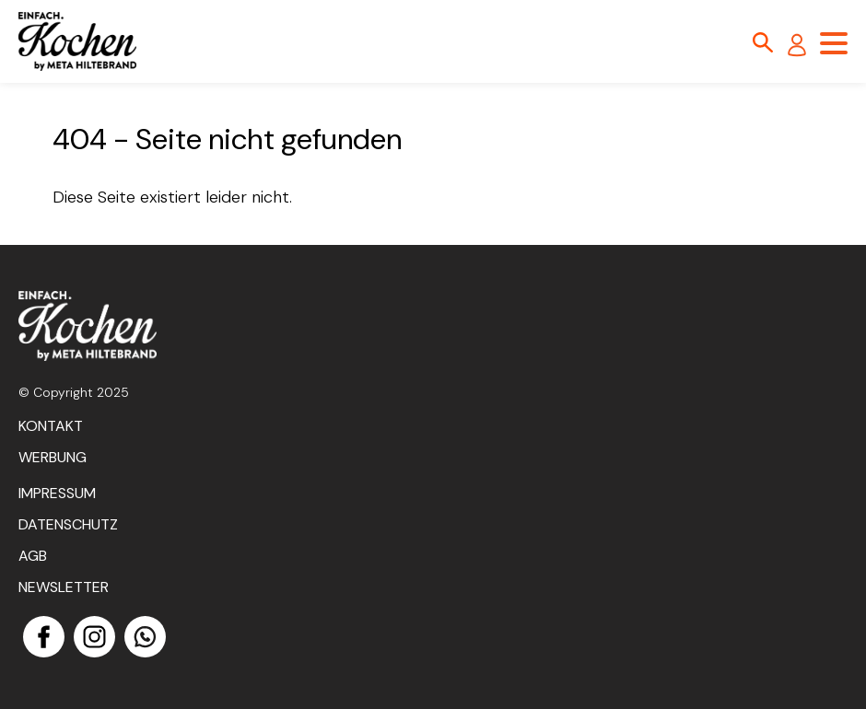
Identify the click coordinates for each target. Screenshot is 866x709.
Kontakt (50, 426)
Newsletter (63, 587)
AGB (32, 555)
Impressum (57, 493)
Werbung (52, 457)
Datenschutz (68, 524)
